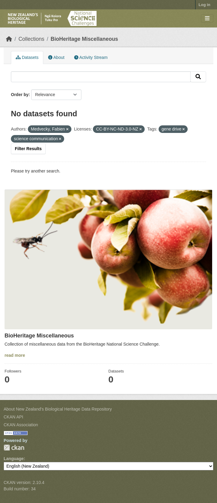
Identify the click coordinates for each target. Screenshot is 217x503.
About (56, 57)
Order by (19, 94)
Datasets (27, 57)
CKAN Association (21, 424)
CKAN (14, 447)
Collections (31, 39)
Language (14, 458)
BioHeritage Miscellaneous (84, 39)
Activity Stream (90, 57)
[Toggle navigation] (207, 18)
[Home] (9, 39)
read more (15, 355)
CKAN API (13, 416)
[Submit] (198, 76)
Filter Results (28, 148)
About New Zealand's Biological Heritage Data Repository (58, 409)
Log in (204, 4)
